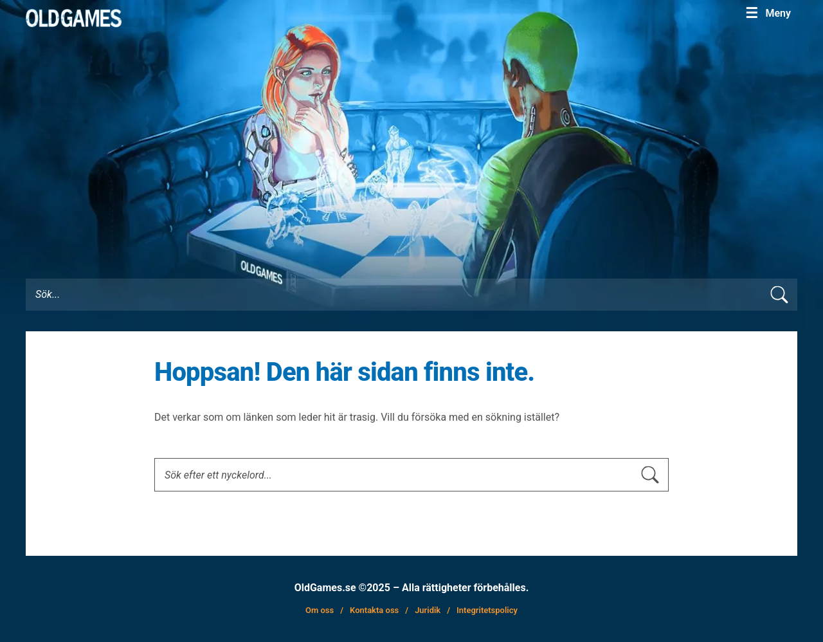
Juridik (427, 610)
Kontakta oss (374, 610)
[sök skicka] (656, 475)
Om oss (319, 610)
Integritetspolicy (487, 610)
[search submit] (785, 295)
